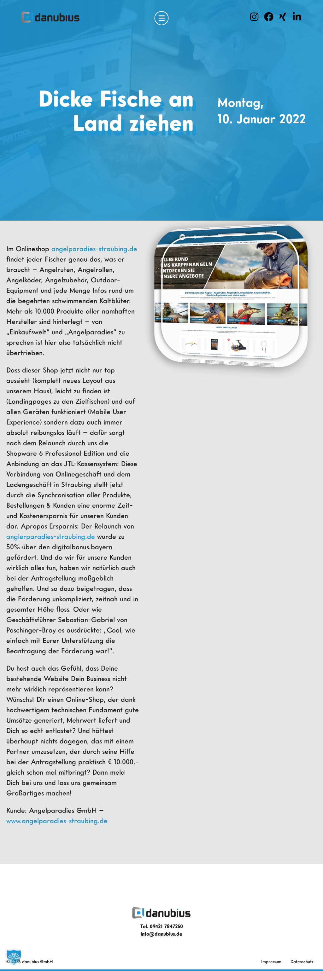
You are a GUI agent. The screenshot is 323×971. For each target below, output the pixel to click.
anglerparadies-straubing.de (50, 536)
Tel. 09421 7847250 (161, 926)
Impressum (271, 961)
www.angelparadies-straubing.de (57, 820)
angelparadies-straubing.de (94, 248)
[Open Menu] (162, 18)
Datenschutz (302, 961)
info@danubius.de (161, 934)
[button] (14, 957)
